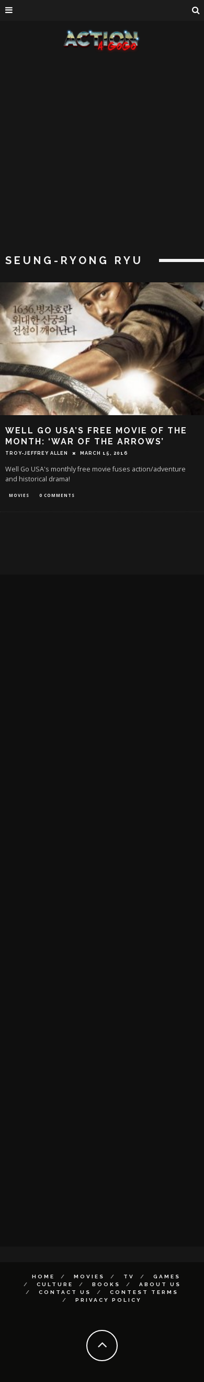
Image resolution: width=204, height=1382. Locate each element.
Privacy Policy (108, 1300)
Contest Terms (144, 1292)
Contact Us (65, 1292)
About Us (160, 1284)
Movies (19, 495)
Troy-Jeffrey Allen (36, 453)
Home (43, 1276)
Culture (55, 1284)
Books (106, 1284)
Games (166, 1276)
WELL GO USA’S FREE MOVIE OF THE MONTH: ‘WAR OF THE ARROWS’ (96, 436)
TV (128, 1276)
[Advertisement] (98, 155)
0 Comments (57, 495)
